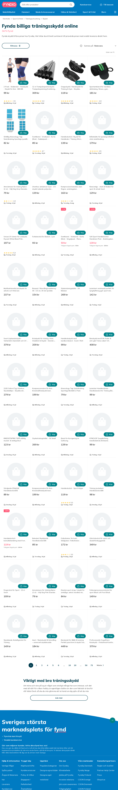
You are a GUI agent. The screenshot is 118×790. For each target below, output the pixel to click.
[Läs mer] (59, 698)
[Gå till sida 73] (91, 665)
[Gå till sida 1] (31, 665)
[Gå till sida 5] (53, 665)
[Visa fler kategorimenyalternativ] (115, 12)
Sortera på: (88, 46)
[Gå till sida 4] (47, 665)
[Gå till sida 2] (36, 665)
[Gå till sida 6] (58, 665)
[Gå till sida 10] (69, 665)
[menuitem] (9, 12)
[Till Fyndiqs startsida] (9, 4)
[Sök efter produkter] (71, 4)
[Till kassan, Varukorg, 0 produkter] (106, 4)
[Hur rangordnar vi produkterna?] (81, 46)
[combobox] (47, 4)
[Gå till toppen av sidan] (112, 720)
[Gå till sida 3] (42, 665)
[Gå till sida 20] (75, 665)
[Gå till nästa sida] (100, 665)
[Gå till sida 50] (86, 665)
